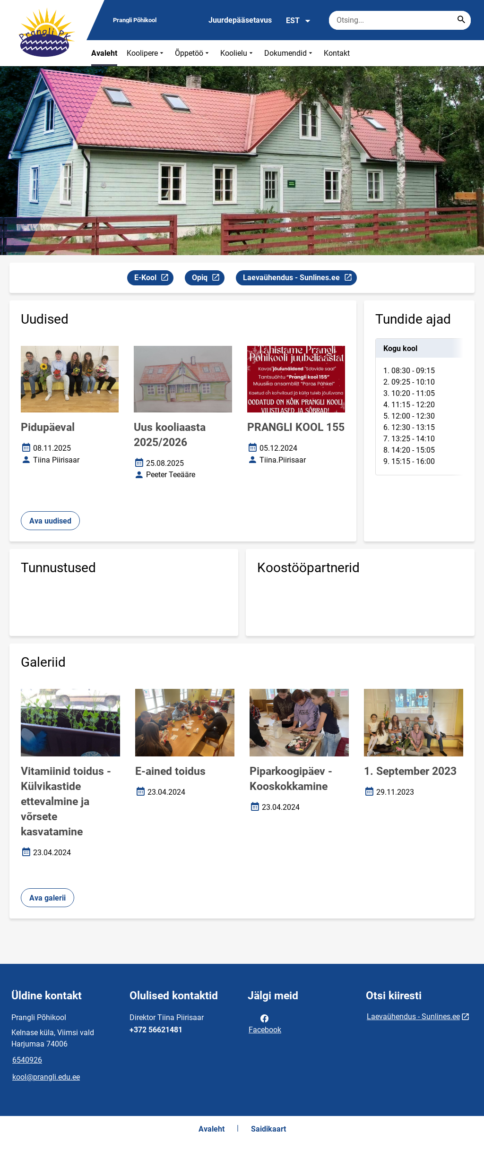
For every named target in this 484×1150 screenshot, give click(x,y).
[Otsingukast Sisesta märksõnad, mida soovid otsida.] (400, 20)
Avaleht (104, 53)
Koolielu (237, 53)
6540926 (27, 1060)
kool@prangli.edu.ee (46, 1077)
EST (298, 20)
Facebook (265, 1023)
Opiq (208, 279)
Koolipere (146, 53)
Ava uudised (50, 520)
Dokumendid (289, 53)
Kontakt (337, 53)
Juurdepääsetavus (240, 20)
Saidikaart (268, 1128)
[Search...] (461, 20)
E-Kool (153, 279)
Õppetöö (193, 53)
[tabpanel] (419, 406)
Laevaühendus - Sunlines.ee (297, 279)
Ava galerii (47, 897)
